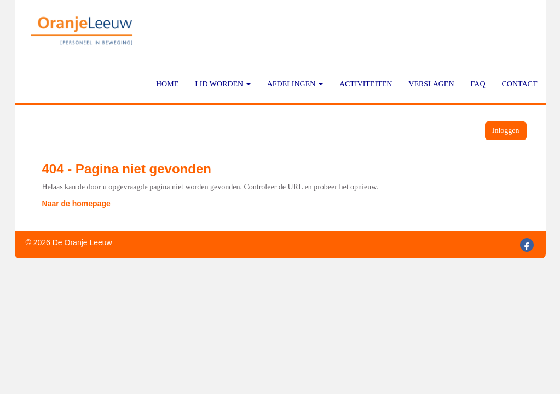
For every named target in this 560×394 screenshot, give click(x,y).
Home (167, 84)
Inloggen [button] (505, 130)
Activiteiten (365, 84)
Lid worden (223, 84)
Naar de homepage (76, 203)
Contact (520, 84)
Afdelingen (295, 84)
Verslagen (431, 84)
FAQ (478, 84)
